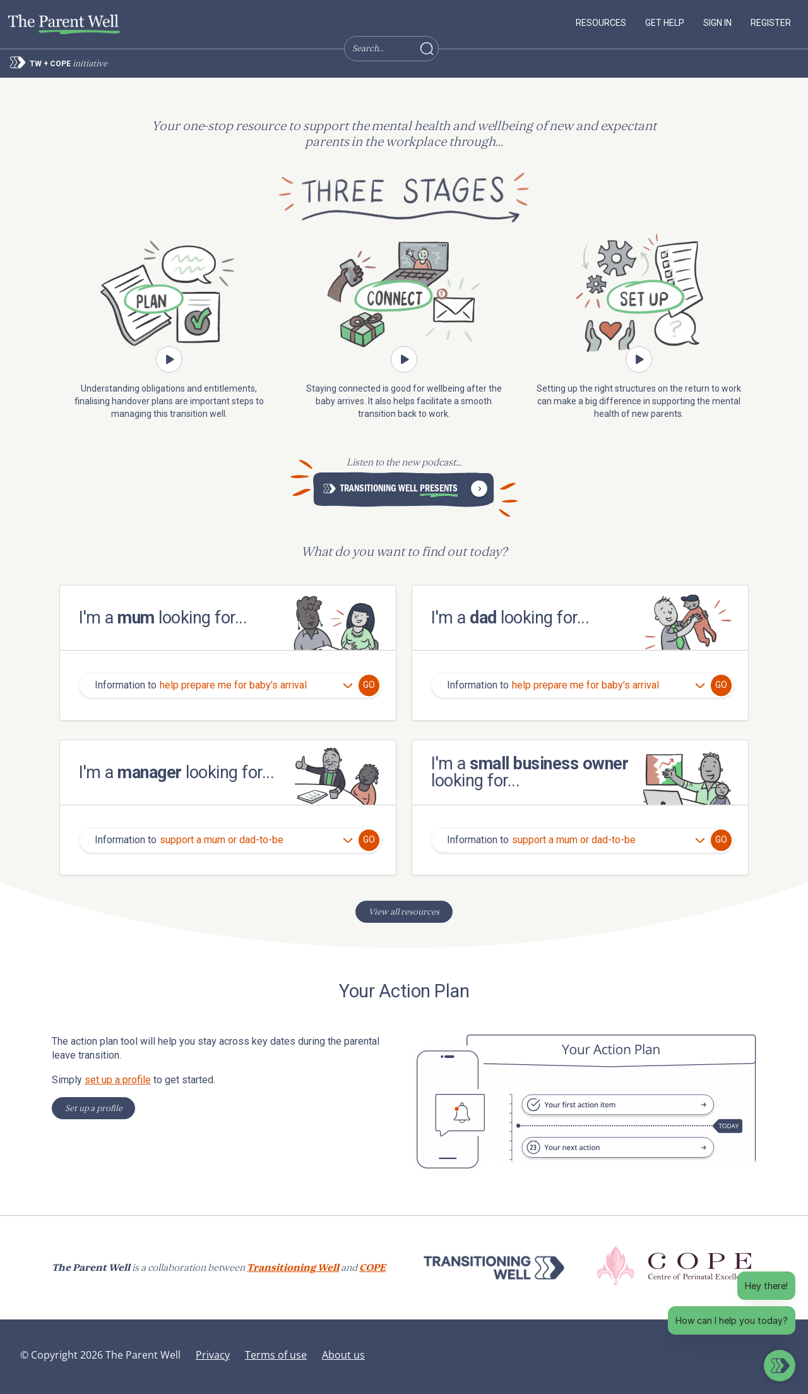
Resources (601, 23)
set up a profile (118, 1080)
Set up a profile (93, 1108)
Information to (126, 686)
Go (369, 685)
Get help (664, 23)
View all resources (404, 911)
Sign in (717, 23)
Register (771, 23)
